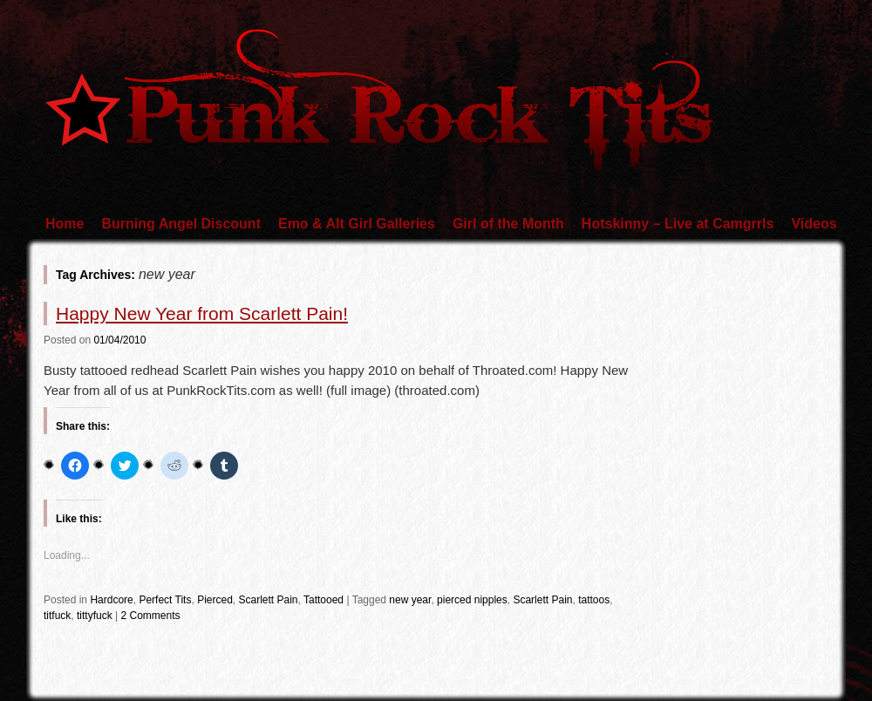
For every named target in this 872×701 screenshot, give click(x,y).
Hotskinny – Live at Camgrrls (678, 223)
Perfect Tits (165, 600)
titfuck (57, 615)
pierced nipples (472, 600)
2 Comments (151, 615)
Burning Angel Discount (181, 223)
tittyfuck (94, 615)
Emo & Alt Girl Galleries (356, 223)
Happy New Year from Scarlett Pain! (202, 313)
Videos (813, 223)
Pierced (215, 600)
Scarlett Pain (267, 600)
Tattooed (323, 600)
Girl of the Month (508, 223)
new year (410, 600)
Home (64, 223)
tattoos (594, 600)
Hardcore (111, 600)
